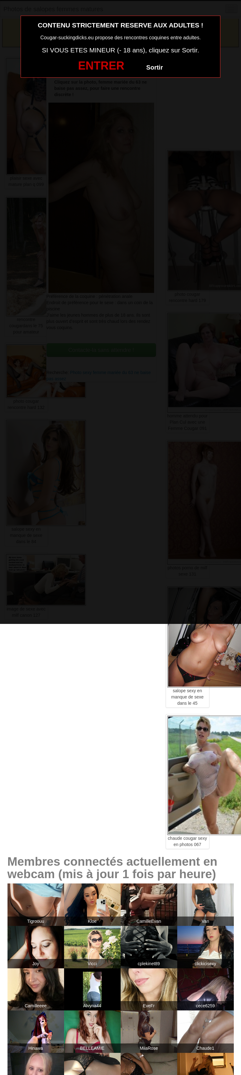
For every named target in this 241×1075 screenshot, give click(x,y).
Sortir (154, 67)
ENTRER (101, 65)
